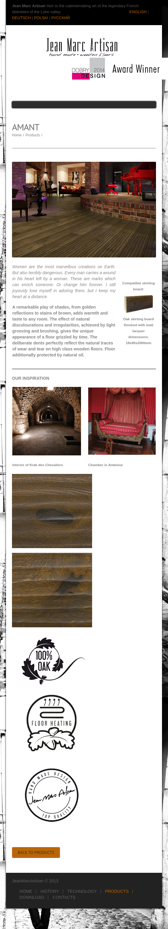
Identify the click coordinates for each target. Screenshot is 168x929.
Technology (82, 891)
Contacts (63, 897)
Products (33, 135)
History (49, 891)
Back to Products (36, 852)
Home (17, 135)
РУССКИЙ (60, 18)
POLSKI (41, 18)
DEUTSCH (21, 18)
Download (32, 897)
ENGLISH (137, 12)
